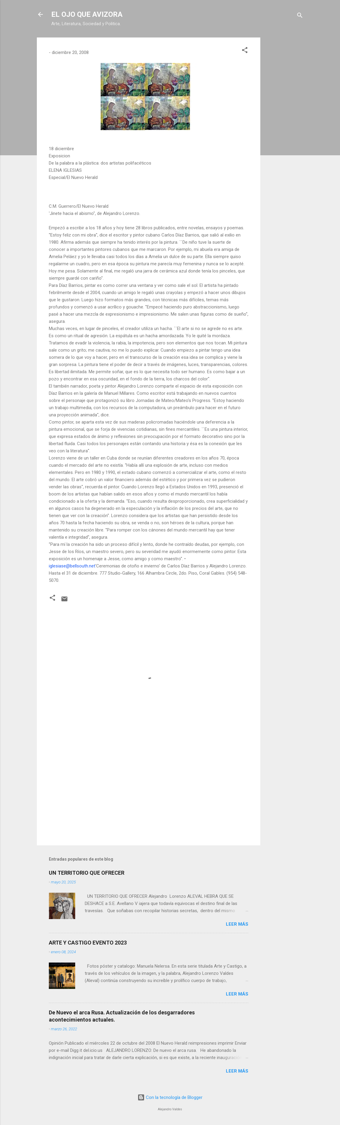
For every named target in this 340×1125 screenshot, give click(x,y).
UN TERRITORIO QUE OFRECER (86, 873)
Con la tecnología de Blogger (170, 1097)
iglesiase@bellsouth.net (72, 566)
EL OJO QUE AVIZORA (87, 14)
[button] (244, 51)
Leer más (237, 924)
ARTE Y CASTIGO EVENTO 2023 (88, 942)
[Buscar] (299, 16)
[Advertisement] (284, 127)
